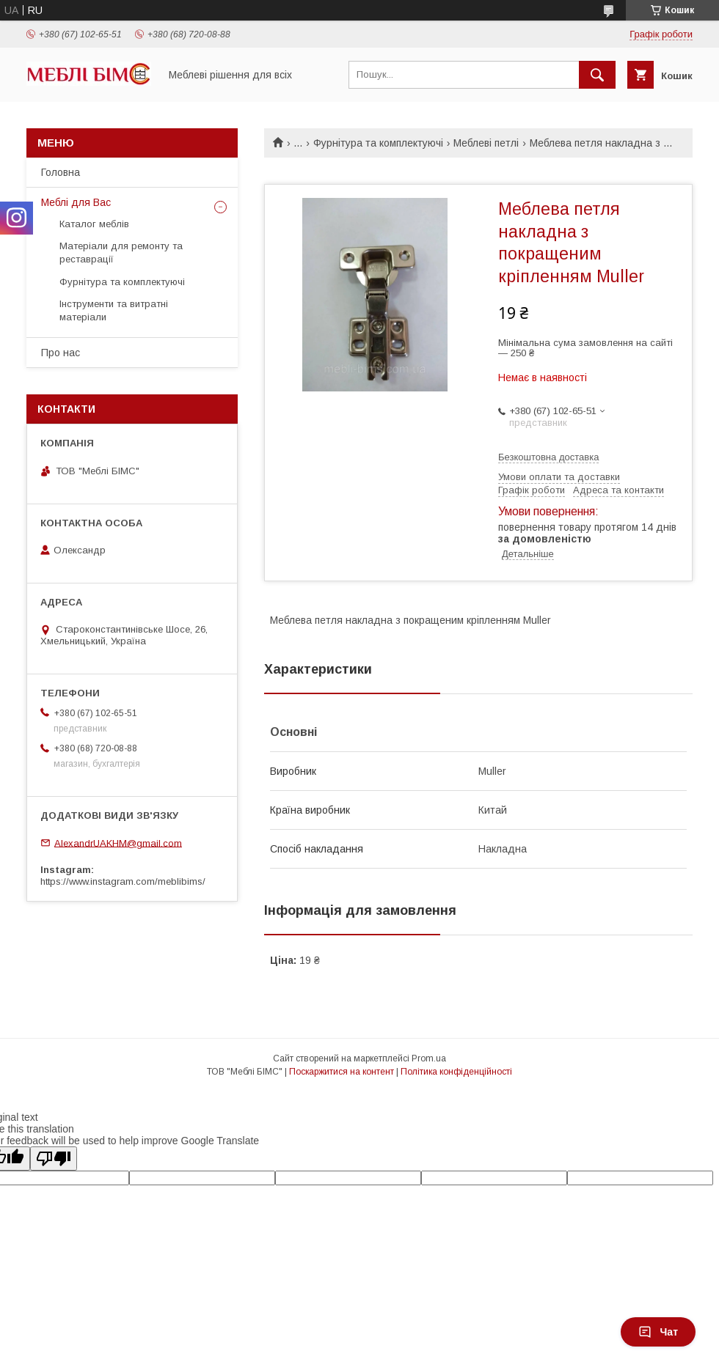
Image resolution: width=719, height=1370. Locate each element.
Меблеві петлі (486, 143)
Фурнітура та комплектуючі (378, 143)
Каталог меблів (94, 223)
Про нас (60, 352)
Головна (60, 172)
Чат (658, 1331)
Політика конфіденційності (456, 1072)
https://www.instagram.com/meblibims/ (122, 881)
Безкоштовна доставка (548, 457)
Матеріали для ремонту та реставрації (121, 252)
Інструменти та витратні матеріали (113, 310)
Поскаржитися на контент (341, 1072)
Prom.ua (429, 1058)
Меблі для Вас (76, 202)
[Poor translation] (53, 1158)
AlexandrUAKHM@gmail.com (118, 842)
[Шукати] (597, 75)
